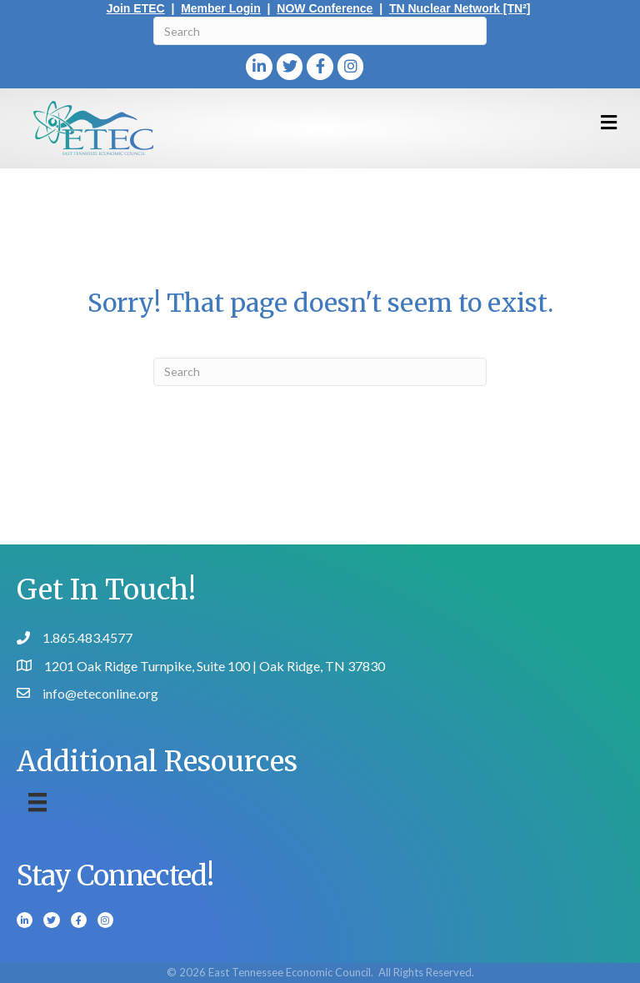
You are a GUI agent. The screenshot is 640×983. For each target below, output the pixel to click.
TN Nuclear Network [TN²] (460, 8)
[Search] (320, 31)
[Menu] (37, 802)
